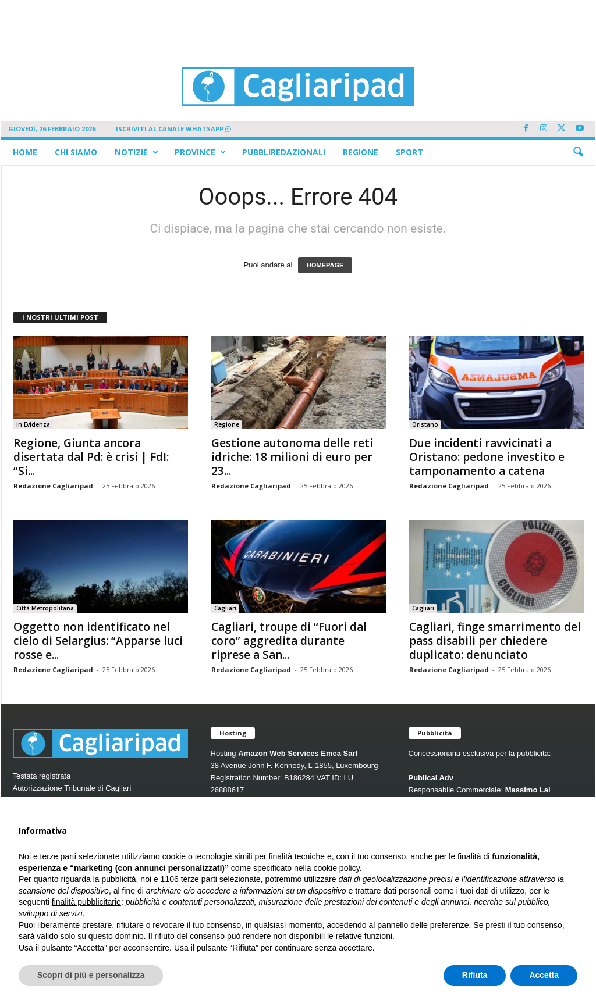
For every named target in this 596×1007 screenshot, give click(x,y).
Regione (360, 152)
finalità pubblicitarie (86, 901)
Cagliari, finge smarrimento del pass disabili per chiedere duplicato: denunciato (495, 640)
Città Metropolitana (45, 608)
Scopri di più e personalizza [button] (90, 975)
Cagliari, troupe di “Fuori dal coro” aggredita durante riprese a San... (289, 640)
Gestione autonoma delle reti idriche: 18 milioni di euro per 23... (292, 456)
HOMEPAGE (325, 265)
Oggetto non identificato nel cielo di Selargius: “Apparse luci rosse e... (98, 640)
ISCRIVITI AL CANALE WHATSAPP (173, 128)
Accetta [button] (544, 975)
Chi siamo (76, 152)
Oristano (425, 424)
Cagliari (225, 608)
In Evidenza (33, 424)
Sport (409, 152)
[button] (578, 152)
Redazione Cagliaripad (53, 485)
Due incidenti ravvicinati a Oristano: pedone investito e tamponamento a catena (487, 456)
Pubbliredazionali (283, 152)
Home (25, 152)
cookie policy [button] (337, 868)
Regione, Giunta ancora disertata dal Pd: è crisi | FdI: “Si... (91, 456)
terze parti (199, 879)
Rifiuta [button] (475, 975)
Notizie (136, 152)
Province (200, 152)
